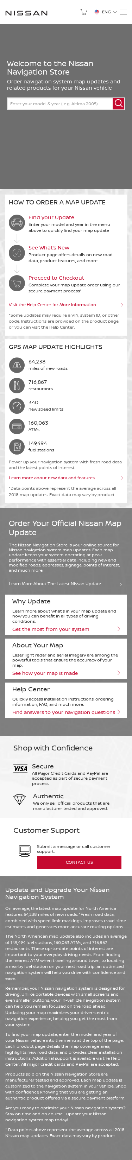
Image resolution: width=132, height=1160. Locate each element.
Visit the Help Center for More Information (66, 305)
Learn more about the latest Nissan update (66, 583)
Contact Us (79, 862)
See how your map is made (66, 673)
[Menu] (123, 12)
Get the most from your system (66, 629)
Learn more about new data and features (66, 478)
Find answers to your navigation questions (66, 712)
